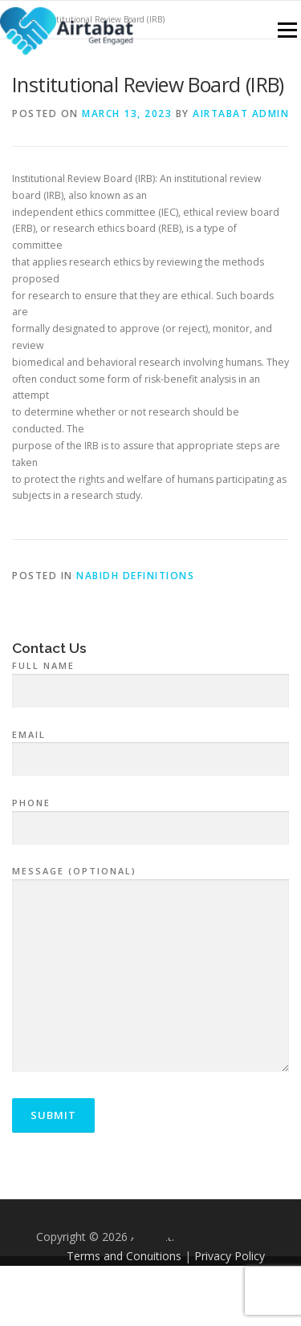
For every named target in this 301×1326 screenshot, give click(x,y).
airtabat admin (241, 113)
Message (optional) (150, 970)
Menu (286, 30)
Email (150, 747)
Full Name (150, 678)
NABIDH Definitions (135, 575)
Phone (150, 816)
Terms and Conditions (124, 1255)
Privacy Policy (229, 1255)
